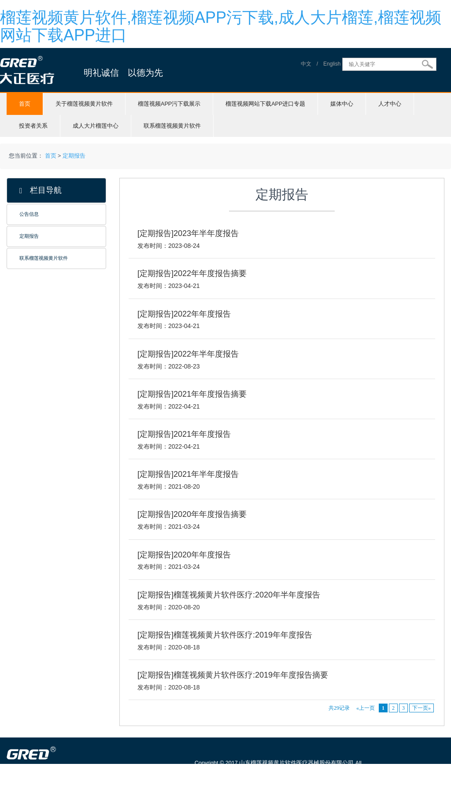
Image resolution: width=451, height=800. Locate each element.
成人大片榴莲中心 (95, 126)
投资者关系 (33, 126)
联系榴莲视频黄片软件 (172, 126)
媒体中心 (341, 104)
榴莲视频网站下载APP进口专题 (265, 104)
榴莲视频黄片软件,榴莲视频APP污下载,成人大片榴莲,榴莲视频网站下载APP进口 (220, 26)
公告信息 (29, 214)
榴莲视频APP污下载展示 (169, 104)
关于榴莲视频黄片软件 (84, 104)
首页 (24, 104)
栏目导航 (40, 190)
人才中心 (389, 104)
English (331, 64)
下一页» (421, 708)
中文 (306, 64)
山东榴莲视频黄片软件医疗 (71, 796)
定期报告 (74, 156)
